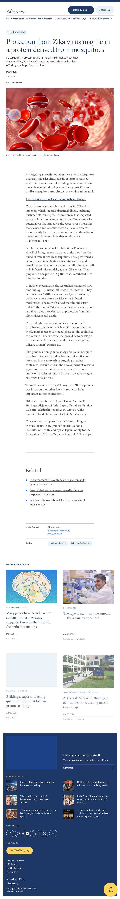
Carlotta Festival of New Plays (70, 18)
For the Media (13, 868)
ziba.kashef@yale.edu (59, 534)
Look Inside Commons (100, 18)
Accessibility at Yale (15, 879)
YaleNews (16, 12)
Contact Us (12, 872)
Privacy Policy (12, 883)
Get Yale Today (19, 850)
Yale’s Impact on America (39, 18)
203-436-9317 (55, 537)
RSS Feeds (11, 864)
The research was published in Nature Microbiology (56, 201)
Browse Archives (15, 860)
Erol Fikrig (38, 255)
